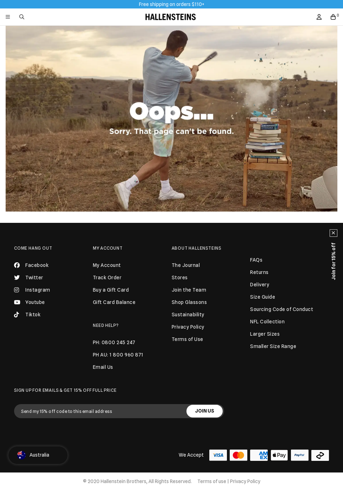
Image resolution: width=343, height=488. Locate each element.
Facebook (31, 265)
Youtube (29, 302)
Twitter (28, 277)
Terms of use (211, 481)
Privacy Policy (245, 481)
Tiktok (27, 314)
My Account (108, 248)
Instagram (32, 290)
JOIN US (204, 411)
